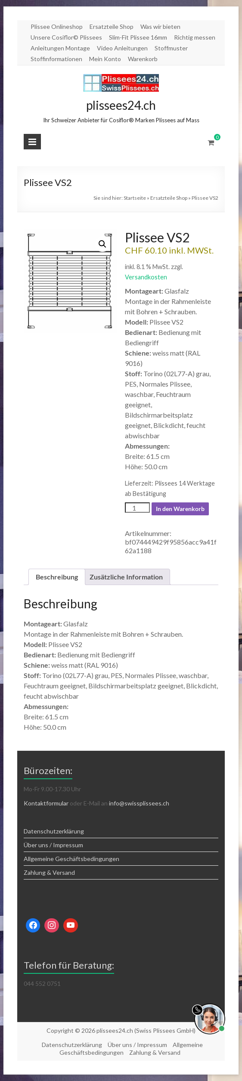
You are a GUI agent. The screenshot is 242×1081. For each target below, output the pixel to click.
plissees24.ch (121, 105)
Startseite (135, 198)
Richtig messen (194, 37)
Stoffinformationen (56, 58)
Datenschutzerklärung (54, 831)
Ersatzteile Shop (111, 26)
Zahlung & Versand (49, 872)
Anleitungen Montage (60, 48)
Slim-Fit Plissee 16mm (138, 37)
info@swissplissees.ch (139, 803)
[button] (102, 244)
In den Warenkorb (180, 508)
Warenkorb (143, 58)
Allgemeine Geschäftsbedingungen (71, 858)
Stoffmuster (171, 48)
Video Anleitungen (122, 48)
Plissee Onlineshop (57, 26)
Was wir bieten (160, 26)
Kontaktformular (46, 803)
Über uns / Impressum (53, 845)
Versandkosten (146, 277)
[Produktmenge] (137, 507)
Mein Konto (105, 58)
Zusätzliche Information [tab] (126, 577)
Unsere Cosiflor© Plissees (66, 37)
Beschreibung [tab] (57, 577)
